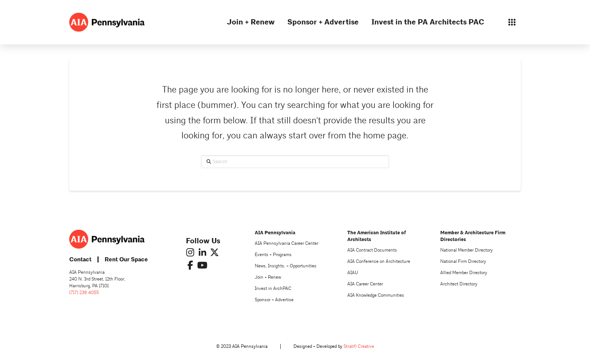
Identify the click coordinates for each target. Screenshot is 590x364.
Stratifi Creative (359, 346)
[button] (512, 22)
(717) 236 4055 (84, 293)
